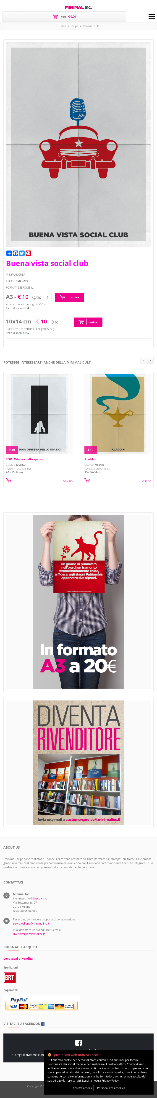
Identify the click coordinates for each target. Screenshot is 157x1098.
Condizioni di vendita (18, 959)
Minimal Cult (91, 26)
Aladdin (90, 459)
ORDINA (68, 480)
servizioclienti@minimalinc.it (31, 923)
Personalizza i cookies (111, 1088)
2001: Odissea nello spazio (24, 459)
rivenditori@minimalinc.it (29, 934)
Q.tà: (36, 297)
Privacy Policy (110, 1080)
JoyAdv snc (40, 898)
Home (62, 26)
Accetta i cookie (83, 1088)
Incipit (74, 26)
